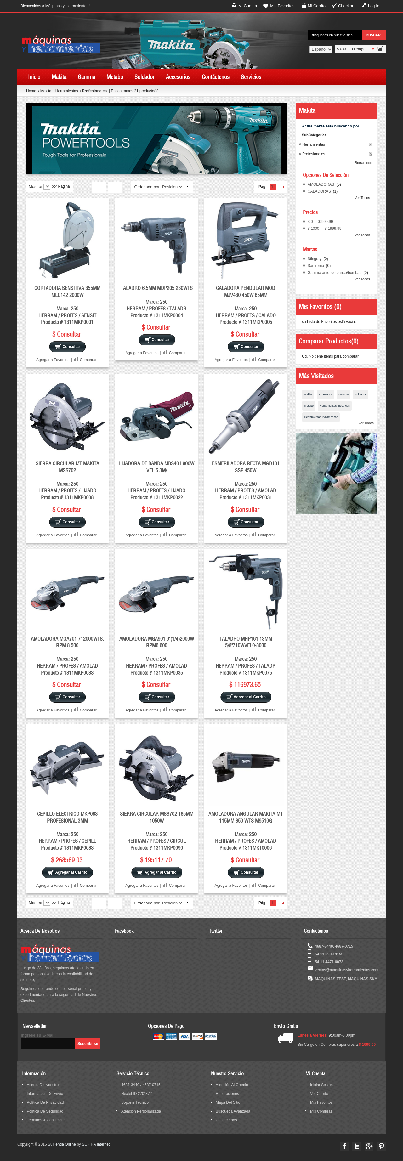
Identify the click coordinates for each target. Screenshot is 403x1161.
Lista (114, 187)
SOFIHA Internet (96, 1144)
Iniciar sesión (321, 1085)
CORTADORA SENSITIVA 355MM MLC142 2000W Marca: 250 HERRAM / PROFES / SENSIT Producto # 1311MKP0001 (67, 305)
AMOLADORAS (321, 184)
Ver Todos (362, 198)
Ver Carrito (319, 1093)
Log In (373, 5)
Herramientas (67, 91)
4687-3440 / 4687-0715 (141, 1085)
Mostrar (36, 186)
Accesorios (325, 394)
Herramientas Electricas (335, 405)
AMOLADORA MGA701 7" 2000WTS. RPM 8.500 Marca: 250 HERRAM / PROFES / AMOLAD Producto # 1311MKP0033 (67, 656)
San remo (316, 265)
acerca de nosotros (43, 1085)
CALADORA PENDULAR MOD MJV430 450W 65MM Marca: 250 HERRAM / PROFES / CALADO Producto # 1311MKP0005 (246, 305)
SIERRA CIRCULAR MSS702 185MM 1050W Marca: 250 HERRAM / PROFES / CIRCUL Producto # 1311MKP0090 (156, 831)
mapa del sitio (228, 1102)
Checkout (346, 5)
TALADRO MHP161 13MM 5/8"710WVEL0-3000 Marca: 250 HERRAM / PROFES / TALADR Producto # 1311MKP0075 (245, 656)
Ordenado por (146, 186)
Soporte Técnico (135, 1102)
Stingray (315, 259)
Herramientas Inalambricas (321, 417)
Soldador (360, 394)
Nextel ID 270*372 (136, 1093)
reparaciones (227, 1093)
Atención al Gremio (232, 1085)
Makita (46, 91)
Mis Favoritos (282, 5)
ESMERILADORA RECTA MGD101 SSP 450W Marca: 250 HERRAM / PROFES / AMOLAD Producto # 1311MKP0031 (246, 480)
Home (31, 91)
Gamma (343, 394)
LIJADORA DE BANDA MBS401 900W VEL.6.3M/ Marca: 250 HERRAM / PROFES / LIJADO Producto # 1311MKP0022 (156, 480)
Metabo (309, 405)
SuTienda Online (62, 1144)
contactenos (226, 1120)
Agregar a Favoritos (52, 360)
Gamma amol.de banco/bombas (335, 272)
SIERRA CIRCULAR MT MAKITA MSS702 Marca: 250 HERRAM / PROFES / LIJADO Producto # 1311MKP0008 (67, 480)
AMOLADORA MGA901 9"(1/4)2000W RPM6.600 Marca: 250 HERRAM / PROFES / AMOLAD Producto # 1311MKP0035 (156, 656)
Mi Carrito (317, 5)
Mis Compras (321, 1111)
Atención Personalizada (141, 1111)
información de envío (45, 1093)
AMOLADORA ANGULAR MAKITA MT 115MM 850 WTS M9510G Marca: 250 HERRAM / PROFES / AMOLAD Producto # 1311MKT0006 (245, 831)
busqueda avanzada (233, 1111)
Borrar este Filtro (370, 144)
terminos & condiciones (47, 1120)
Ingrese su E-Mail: (38, 1035)
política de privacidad (45, 1102)
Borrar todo (363, 163)
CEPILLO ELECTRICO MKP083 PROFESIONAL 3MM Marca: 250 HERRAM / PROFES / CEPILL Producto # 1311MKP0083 (67, 831)
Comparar (88, 360)
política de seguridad (45, 1111)
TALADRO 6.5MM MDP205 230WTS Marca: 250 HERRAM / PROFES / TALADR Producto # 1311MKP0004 (157, 301)
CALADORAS (320, 191)
